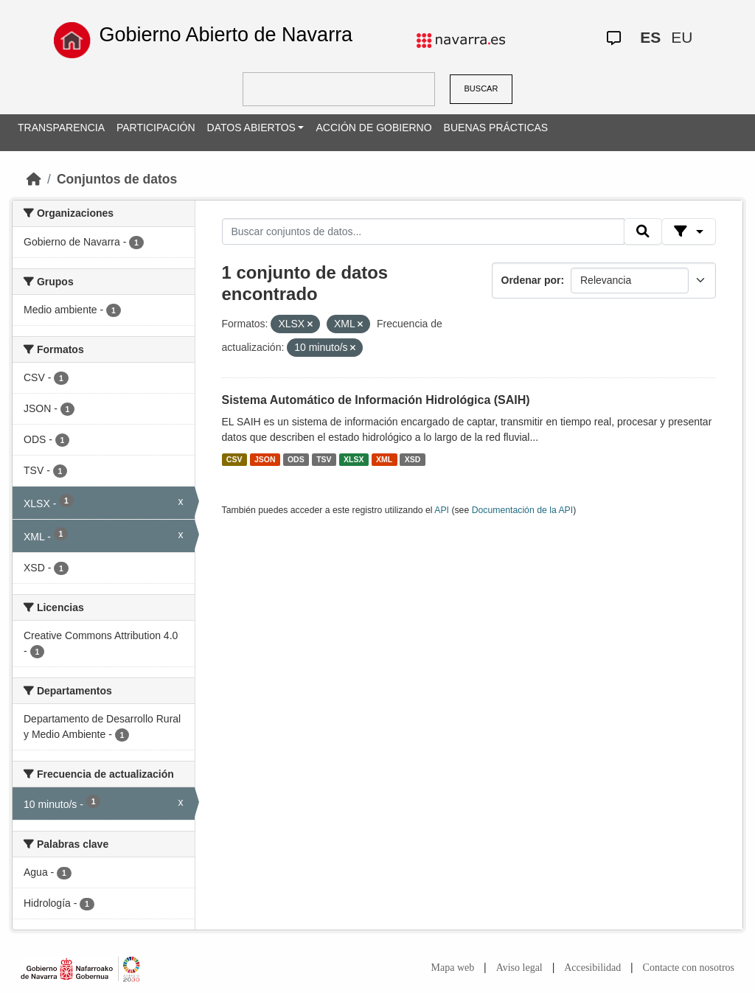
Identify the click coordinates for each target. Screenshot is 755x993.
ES (650, 37)
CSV (234, 459)
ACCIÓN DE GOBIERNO (373, 127)
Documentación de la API (523, 510)
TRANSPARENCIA (61, 127)
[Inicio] (34, 179)
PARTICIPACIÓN (155, 127)
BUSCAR (481, 88)
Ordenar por (531, 280)
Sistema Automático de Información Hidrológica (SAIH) (376, 400)
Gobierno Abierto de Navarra (225, 35)
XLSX (353, 459)
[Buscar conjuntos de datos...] (423, 231)
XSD (413, 459)
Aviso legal (519, 967)
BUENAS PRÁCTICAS (496, 127)
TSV (323, 459)
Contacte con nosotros (688, 967)
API (441, 510)
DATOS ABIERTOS (251, 127)
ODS (296, 459)
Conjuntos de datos (117, 179)
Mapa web (453, 967)
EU (681, 37)
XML (384, 459)
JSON (265, 459)
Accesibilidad (592, 967)
